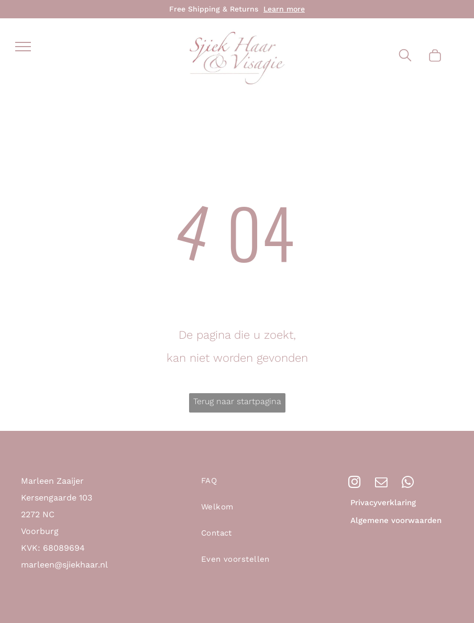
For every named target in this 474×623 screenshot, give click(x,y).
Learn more (284, 9)
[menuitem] (247, 486)
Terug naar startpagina (237, 401)
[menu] (23, 46)
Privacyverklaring (383, 502)
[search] (405, 56)
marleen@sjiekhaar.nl (64, 565)
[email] (381, 483)
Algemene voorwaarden (396, 520)
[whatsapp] (408, 483)
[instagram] (354, 483)
